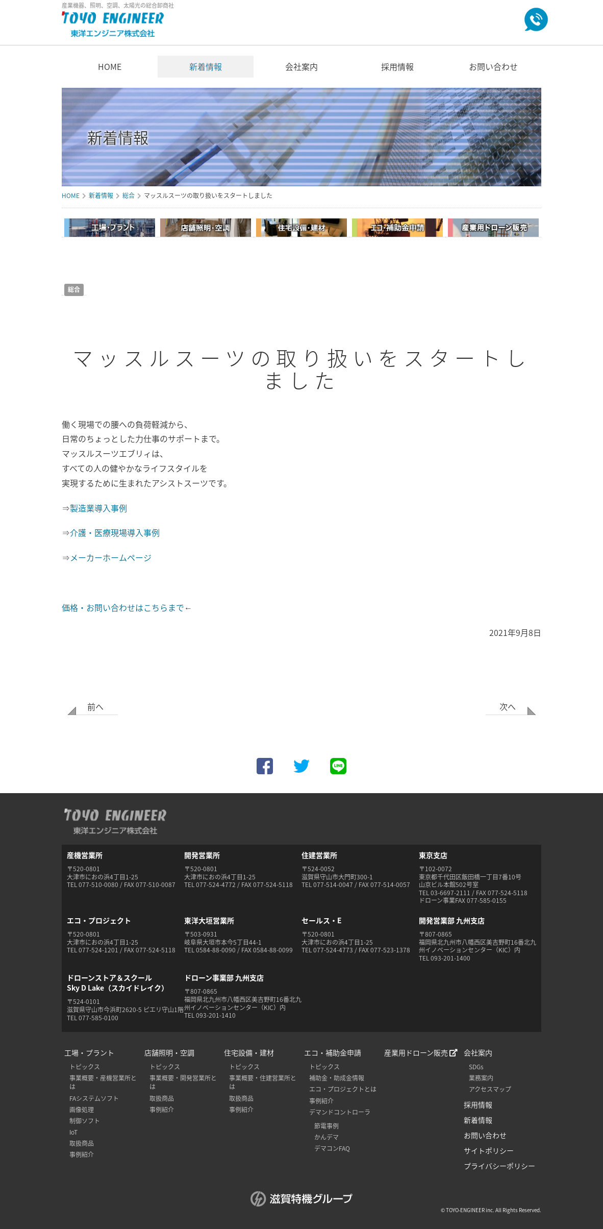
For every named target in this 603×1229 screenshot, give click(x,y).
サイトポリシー (489, 1150)
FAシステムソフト (94, 1098)
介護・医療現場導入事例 (115, 532)
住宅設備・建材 (249, 1052)
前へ (95, 706)
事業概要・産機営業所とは (103, 1082)
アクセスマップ (490, 1089)
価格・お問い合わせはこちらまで (123, 607)
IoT (73, 1132)
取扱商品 (81, 1143)
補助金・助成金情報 (336, 1078)
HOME (109, 66)
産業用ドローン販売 (421, 1052)
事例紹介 (81, 1154)
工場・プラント (89, 1052)
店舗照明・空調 (169, 1052)
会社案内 (301, 66)
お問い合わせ (493, 66)
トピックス (84, 1066)
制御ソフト (84, 1120)
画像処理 (81, 1109)
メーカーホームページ (111, 557)
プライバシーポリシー (499, 1166)
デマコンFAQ (332, 1148)
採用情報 (397, 66)
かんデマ (326, 1137)
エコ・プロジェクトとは (342, 1089)
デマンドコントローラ (339, 1112)
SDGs (476, 1066)
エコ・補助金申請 (332, 1052)
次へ (507, 706)
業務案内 (481, 1078)
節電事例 (326, 1125)
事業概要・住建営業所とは (262, 1082)
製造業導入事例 (98, 508)
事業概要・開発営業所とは (183, 1082)
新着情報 (205, 66)
